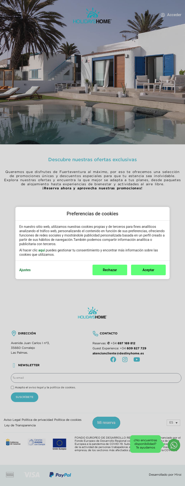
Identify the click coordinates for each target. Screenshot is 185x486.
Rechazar (110, 270)
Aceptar (148, 270)
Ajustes (25, 270)
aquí (41, 250)
